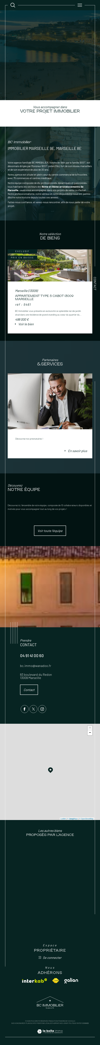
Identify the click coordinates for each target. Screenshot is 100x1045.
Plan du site (31, 1023)
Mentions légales (44, 1023)
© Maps (72, 819)
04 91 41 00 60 (32, 655)
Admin (55, 1023)
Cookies (85, 1023)
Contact (95, 283)
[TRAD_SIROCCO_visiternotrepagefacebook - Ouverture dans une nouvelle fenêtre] (25, 709)
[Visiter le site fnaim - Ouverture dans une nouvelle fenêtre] (55, 980)
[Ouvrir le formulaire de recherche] (12, 5)
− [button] (90, 732)
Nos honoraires (17, 1023)
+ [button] (90, 728)
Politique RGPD (75, 1023)
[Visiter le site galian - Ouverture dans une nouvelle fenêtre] (71, 980)
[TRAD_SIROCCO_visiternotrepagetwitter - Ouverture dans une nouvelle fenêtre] (33, 709)
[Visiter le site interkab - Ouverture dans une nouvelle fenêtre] (34, 980)
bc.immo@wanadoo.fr (35, 666)
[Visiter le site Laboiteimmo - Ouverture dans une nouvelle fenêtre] (50, 1034)
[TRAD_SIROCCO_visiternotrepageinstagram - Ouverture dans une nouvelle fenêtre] (42, 709)
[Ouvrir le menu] (80, 5)
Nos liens (63, 1023)
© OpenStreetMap (86, 819)
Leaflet (63, 819)
